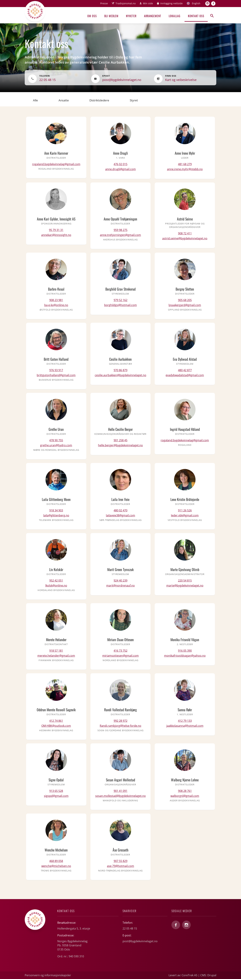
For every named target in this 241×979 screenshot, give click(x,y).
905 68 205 (185, 300)
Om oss (92, 16)
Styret (134, 100)
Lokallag (174, 16)
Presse (104, 3)
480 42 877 (185, 370)
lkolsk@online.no (56, 585)
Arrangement (152, 16)
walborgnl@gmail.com (184, 796)
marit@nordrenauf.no (120, 585)
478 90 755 (56, 440)
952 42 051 (56, 580)
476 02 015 (120, 164)
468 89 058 (56, 861)
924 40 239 (120, 580)
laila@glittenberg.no (56, 515)
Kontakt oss (196, 16)
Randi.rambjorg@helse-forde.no (120, 726)
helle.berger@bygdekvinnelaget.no (120, 445)
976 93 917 (56, 370)
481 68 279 (185, 164)
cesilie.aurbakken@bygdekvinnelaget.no (120, 375)
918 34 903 (56, 510)
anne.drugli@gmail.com (120, 169)
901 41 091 (120, 791)
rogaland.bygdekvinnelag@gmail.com (56, 164)
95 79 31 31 (56, 230)
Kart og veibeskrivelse (181, 80)
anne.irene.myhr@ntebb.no (185, 169)
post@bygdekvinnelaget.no (121, 80)
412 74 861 (56, 721)
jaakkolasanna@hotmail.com (184, 726)
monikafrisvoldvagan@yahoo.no (185, 655)
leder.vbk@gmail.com (185, 515)
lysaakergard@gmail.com (185, 305)
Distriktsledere (99, 100)
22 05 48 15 (47, 80)
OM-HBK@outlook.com (56, 726)
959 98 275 (120, 230)
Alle (35, 100)
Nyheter (131, 16)
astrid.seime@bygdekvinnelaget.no (184, 238)
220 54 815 (185, 580)
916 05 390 (185, 650)
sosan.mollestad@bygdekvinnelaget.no (120, 796)
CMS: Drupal (208, 975)
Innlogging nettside (171, 3)
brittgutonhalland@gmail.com (56, 375)
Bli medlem (111, 16)
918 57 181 (56, 650)
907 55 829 (120, 861)
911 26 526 (185, 510)
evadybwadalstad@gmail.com (185, 375)
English (196, 3)
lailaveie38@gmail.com (120, 515)
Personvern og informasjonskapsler (48, 975)
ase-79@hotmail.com (120, 866)
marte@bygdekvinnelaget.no (184, 585)
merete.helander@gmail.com (56, 655)
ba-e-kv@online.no (56, 305)
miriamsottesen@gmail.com (120, 655)
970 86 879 (120, 370)
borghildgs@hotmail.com (120, 305)
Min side (148, 3)
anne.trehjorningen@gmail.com (120, 235)
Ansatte (64, 100)
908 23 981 (56, 300)
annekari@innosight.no (56, 235)
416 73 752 (120, 650)
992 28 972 (120, 721)
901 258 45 (120, 440)
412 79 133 (185, 721)
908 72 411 (185, 233)
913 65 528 (56, 791)
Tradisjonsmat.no (126, 3)
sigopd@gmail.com (56, 796)
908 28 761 (185, 791)
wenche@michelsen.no (56, 866)
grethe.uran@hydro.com (56, 445)
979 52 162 (120, 300)
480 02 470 (120, 510)
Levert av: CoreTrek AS (183, 975)
